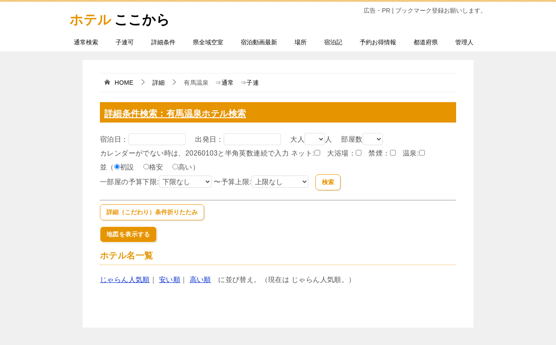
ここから (126, 17)
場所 (301, 42)
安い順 (169, 279)
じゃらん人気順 (125, 279)
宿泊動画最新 (259, 42)
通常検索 (86, 42)
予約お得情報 (378, 42)
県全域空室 (208, 42)
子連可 (125, 42)
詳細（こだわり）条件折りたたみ (152, 212)
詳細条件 (163, 42)
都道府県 (426, 42)
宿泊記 (333, 42)
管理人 (464, 42)
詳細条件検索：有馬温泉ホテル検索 (179, 113)
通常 (228, 82)
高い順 (200, 279)
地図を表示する (128, 234)
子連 (252, 82)
